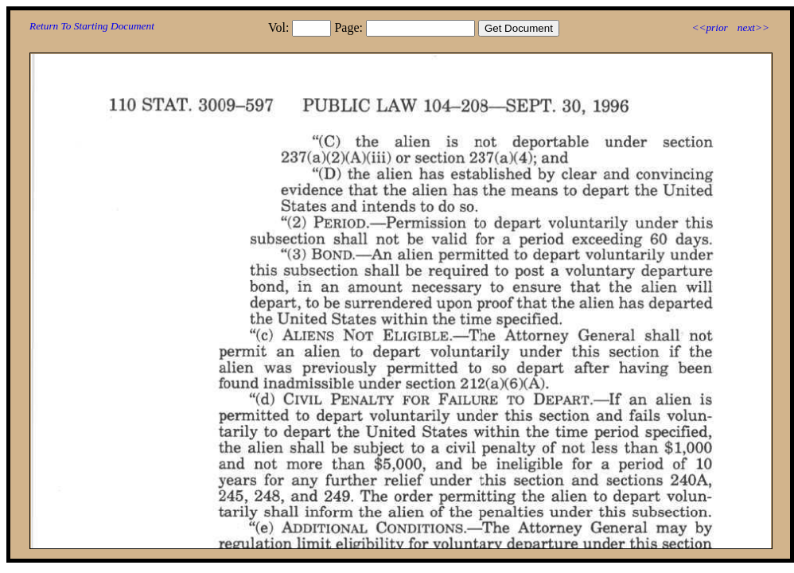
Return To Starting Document (91, 26)
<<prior (709, 27)
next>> (753, 27)
